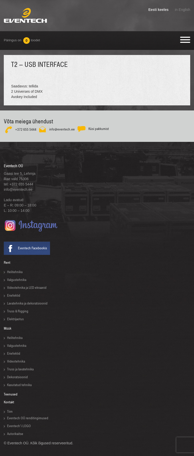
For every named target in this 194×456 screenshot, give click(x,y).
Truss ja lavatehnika (20, 369)
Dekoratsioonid (17, 377)
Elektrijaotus (15, 319)
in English (182, 10)
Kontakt (9, 402)
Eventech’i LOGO (19, 426)
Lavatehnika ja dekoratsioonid (27, 303)
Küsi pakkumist (98, 128)
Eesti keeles (158, 10)
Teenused (10, 394)
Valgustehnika (16, 279)
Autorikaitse (15, 433)
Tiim (10, 411)
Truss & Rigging (17, 311)
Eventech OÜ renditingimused (27, 418)
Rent (7, 262)
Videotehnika (16, 361)
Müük (7, 328)
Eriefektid (13, 295)
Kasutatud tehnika (19, 385)
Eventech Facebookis (32, 248)
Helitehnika (14, 272)
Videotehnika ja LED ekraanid (26, 287)
